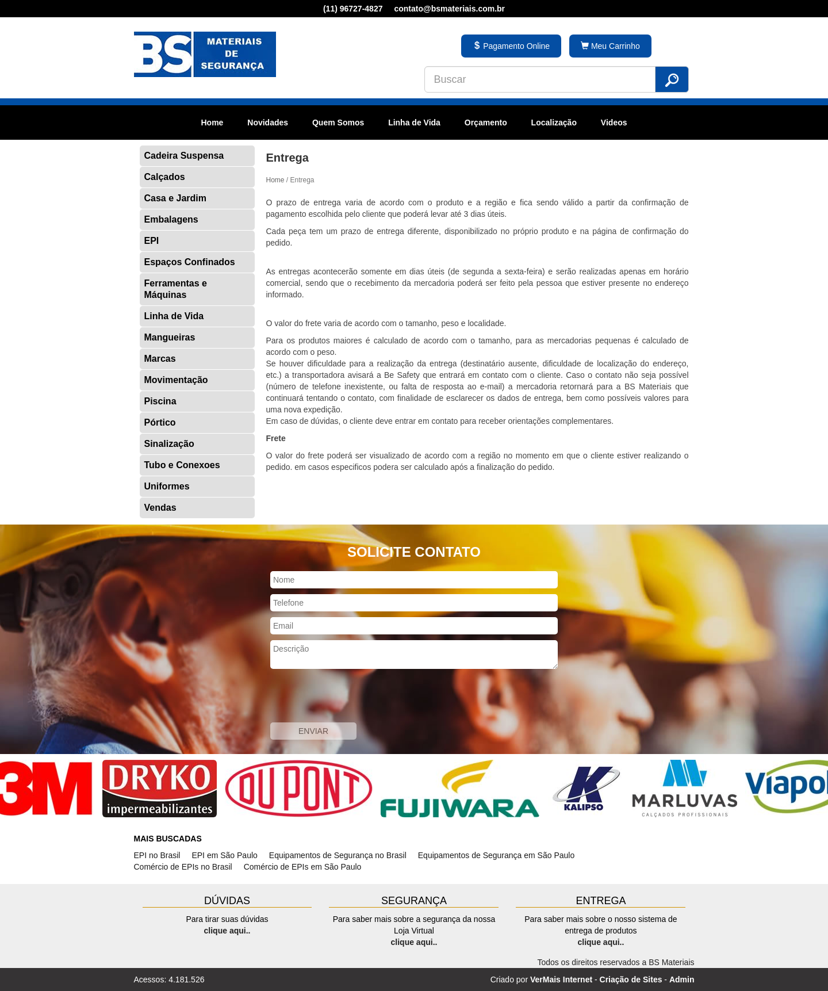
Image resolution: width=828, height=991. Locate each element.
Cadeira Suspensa (184, 155)
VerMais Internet (561, 979)
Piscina (160, 401)
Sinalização (169, 444)
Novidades (267, 122)
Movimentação (176, 380)
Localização (554, 122)
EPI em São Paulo (224, 855)
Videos (614, 122)
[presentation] (357, 697)
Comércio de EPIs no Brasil (183, 866)
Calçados (164, 177)
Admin (682, 979)
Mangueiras (169, 337)
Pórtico (160, 422)
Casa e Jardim (175, 198)
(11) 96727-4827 (353, 8)
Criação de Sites (631, 979)
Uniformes (167, 486)
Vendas (160, 507)
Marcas (160, 359)
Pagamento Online (511, 46)
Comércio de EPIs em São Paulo (303, 866)
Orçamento (486, 122)
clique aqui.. (227, 930)
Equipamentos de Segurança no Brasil (338, 855)
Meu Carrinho (610, 46)
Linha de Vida (414, 122)
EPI (151, 241)
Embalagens (171, 219)
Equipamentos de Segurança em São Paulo (496, 855)
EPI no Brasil (157, 855)
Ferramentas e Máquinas (175, 289)
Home (212, 122)
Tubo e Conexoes (182, 465)
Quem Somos (338, 122)
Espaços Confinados (189, 262)
